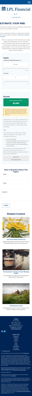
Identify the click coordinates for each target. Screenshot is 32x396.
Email (4, 183)
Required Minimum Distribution (16, 100)
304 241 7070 (16, 17)
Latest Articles (16, 346)
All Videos (16, 348)
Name (5, 174)
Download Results (16, 159)
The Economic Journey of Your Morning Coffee (16, 272)
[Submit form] (6, 205)
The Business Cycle (16, 306)
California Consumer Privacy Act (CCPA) (8, 368)
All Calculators (16, 349)
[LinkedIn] (14, 14)
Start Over (16, 157)
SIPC (15, 375)
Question (4, 192)
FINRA (12, 375)
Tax (16, 342)
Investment (16, 337)
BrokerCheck (26, 353)
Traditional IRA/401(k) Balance (11, 60)
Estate (16, 339)
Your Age (5, 73)
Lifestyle (16, 345)
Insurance (16, 340)
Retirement (16, 336)
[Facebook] (16, 14)
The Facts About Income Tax (16, 239)
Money (16, 343)
